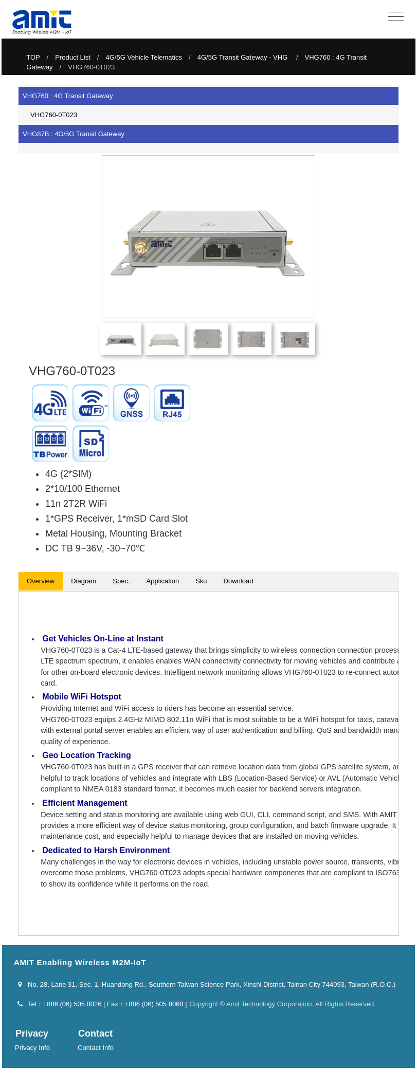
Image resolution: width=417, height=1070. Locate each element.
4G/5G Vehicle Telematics (143, 57)
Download (238, 581)
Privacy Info (32, 1047)
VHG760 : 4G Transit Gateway (68, 96)
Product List (72, 57)
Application (163, 581)
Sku (201, 581)
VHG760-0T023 (50, 115)
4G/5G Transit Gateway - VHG (243, 57)
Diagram (83, 581)
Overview (41, 581)
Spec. (121, 581)
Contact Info (96, 1047)
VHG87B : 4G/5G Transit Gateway (73, 134)
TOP (33, 57)
